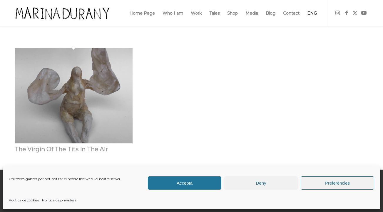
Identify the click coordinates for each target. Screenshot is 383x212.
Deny (261, 183)
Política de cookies (24, 200)
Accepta (185, 183)
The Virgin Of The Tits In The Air (61, 149)
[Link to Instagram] (337, 13)
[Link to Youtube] (363, 13)
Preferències (337, 183)
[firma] (62, 13)
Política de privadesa (59, 200)
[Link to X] (355, 13)
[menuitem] (142, 13)
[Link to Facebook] (346, 13)
